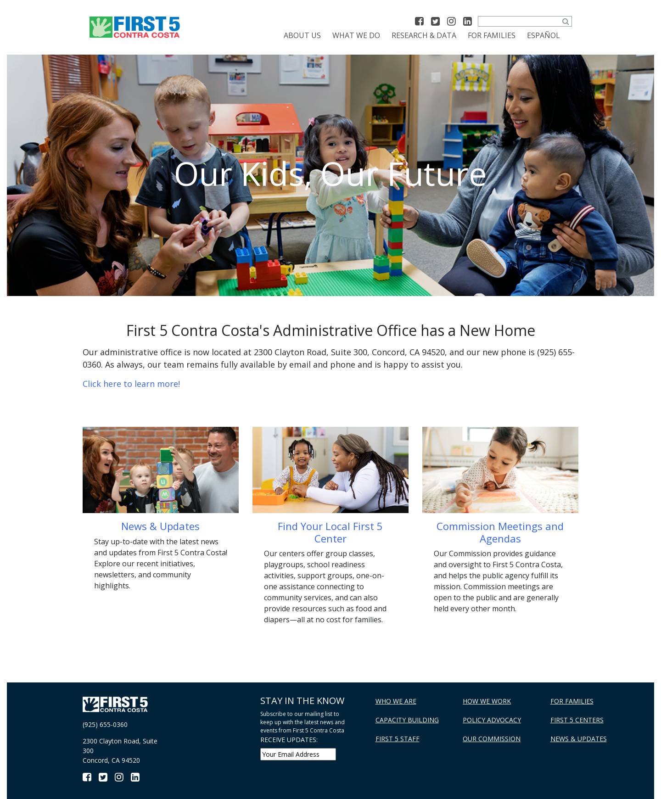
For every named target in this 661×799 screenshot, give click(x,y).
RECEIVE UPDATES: (289, 739)
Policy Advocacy (492, 719)
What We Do (356, 35)
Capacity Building (407, 719)
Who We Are (395, 701)
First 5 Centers (577, 719)
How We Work (487, 701)
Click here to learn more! (131, 383)
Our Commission (492, 738)
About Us (302, 35)
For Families (491, 35)
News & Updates (578, 738)
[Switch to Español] (543, 35)
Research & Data (424, 35)
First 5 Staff (397, 738)
